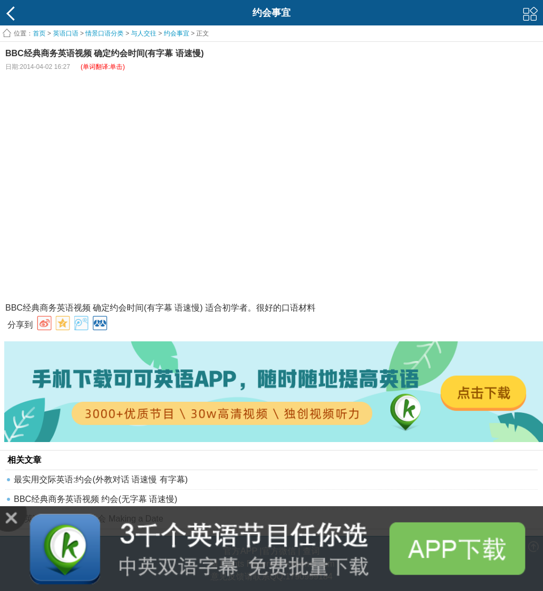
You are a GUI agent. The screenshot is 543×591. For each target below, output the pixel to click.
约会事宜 (176, 33)
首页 (39, 33)
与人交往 (143, 33)
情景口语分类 (104, 33)
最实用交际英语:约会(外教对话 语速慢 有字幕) (101, 479)
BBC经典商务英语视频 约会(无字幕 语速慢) (95, 499)
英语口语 (65, 33)
